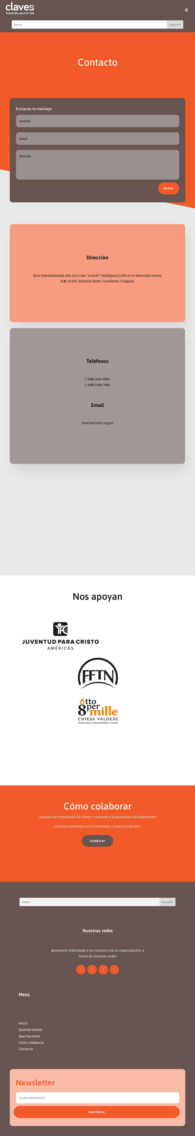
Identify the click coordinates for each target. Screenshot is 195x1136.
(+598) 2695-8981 (97, 379)
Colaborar (97, 841)
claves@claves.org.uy (97, 422)
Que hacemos (29, 1036)
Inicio (23, 1023)
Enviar (169, 188)
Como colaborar (31, 1042)
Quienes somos (30, 1029)
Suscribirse (97, 1112)
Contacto (26, 1049)
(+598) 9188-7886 (97, 384)
